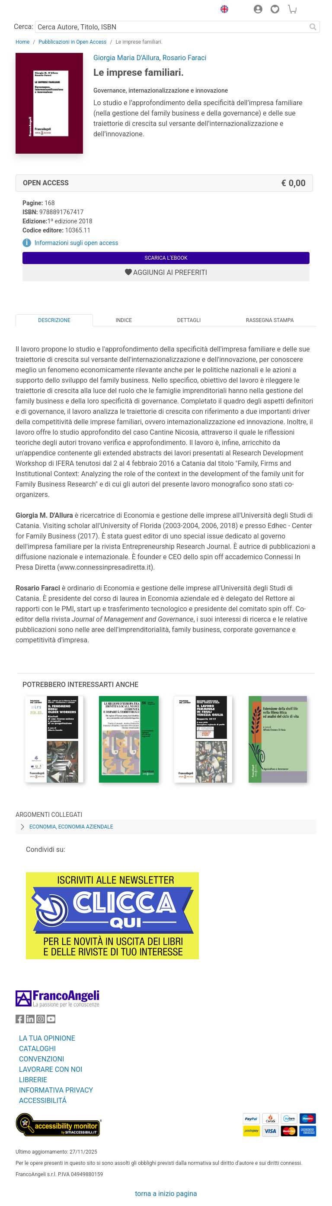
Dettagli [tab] (189, 320)
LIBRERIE (33, 1080)
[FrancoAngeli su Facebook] (20, 1021)
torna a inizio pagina (166, 1194)
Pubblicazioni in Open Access (72, 42)
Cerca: (23, 27)
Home (22, 42)
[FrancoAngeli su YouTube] (51, 1021)
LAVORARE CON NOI (50, 1069)
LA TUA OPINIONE (47, 1038)
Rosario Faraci (185, 58)
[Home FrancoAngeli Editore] (45, 10)
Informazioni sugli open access (76, 242)
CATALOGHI (37, 1049)
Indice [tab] (123, 320)
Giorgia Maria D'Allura (126, 58)
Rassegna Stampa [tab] (270, 320)
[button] (222, 10)
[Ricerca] (313, 27)
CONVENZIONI (41, 1059)
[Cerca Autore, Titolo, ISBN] (170, 27)
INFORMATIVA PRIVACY (56, 1090)
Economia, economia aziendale (71, 827)
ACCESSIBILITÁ (43, 1100)
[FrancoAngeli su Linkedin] (30, 1021)
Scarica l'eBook (166, 258)
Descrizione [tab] (54, 320)
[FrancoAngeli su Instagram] (40, 1021)
